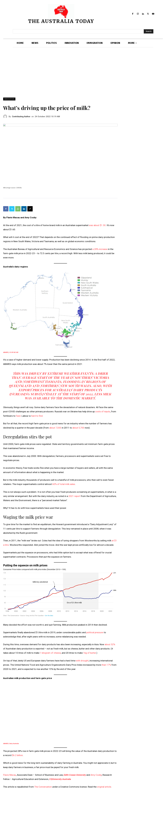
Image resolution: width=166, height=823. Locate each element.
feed (18, 416)
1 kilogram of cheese (50, 653)
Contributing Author (21, 116)
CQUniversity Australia (60, 779)
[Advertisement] (83, 77)
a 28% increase (99, 249)
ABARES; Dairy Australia (11, 743)
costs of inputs (102, 411)
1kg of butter (89, 653)
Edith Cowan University (75, 775)
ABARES (6, 352)
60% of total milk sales (63, 484)
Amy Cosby (96, 775)
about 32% (110, 644)
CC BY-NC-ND (13, 352)
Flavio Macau (9, 775)
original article (104, 786)
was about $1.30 (97, 225)
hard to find (37, 416)
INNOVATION (9, 99)
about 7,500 (55, 427)
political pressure (94, 632)
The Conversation (43, 786)
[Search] (148, 31)
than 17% (106, 665)
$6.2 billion (17, 755)
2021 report (74, 496)
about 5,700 (78, 427)
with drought (82, 660)
